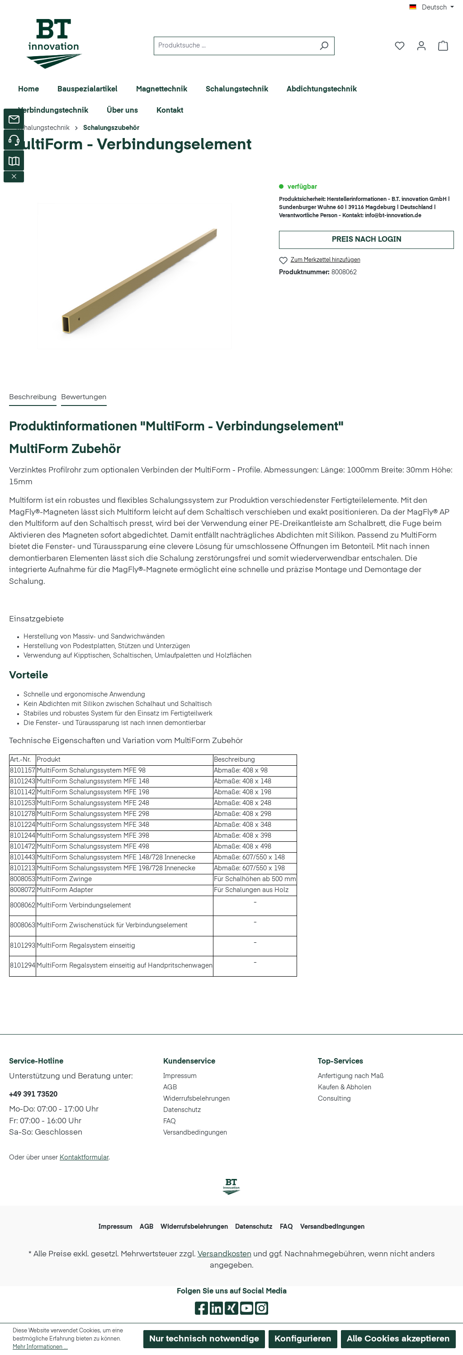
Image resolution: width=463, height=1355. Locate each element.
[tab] (33, 398)
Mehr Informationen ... (40, 1347)
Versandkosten (224, 1254)
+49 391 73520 (33, 1094)
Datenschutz (182, 1110)
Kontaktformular (84, 1158)
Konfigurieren (302, 1339)
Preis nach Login (367, 239)
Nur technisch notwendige (204, 1339)
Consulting (334, 1099)
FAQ (169, 1121)
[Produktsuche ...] (234, 46)
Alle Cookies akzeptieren (398, 1339)
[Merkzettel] (400, 46)
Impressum (180, 1076)
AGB (170, 1087)
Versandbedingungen (195, 1133)
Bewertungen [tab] (84, 397)
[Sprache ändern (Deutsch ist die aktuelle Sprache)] (431, 7)
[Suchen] (324, 46)
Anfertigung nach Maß (351, 1076)
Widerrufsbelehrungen (196, 1099)
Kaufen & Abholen (344, 1087)
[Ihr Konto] (421, 46)
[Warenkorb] (443, 46)
